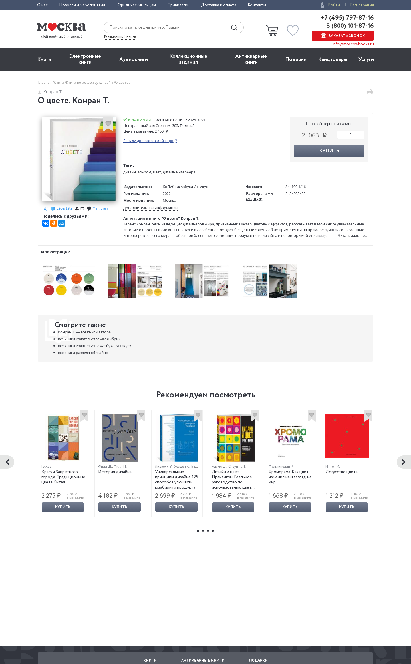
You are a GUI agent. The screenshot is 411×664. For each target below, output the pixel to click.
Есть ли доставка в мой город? (150, 140)
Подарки (296, 59)
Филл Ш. (105, 466)
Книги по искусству (82, 82)
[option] (63, 463)
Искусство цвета (341, 472)
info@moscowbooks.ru (353, 44)
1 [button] (198, 531)
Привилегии (178, 5)
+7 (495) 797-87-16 (347, 18)
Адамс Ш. (219, 466)
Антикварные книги (251, 59)
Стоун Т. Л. (237, 466)
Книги (44, 59)
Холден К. (182, 466)
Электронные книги (85, 59)
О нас (42, 5)
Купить (329, 151)
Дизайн (107, 82)
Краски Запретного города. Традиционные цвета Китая (63, 477)
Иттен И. (332, 466)
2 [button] (203, 531)
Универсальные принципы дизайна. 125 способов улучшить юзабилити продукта (176, 480)
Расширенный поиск (120, 37)
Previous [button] (7, 462)
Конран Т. (50, 91)
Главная (45, 82)
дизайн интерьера (179, 172)
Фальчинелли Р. (281, 466)
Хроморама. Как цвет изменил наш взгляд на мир (290, 477)
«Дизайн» (83, 352)
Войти (334, 5)
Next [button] (404, 462)
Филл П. (120, 466)
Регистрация (362, 5)
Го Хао (46, 466)
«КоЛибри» (89, 338)
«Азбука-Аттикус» (94, 345)
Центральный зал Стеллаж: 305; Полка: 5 (158, 125)
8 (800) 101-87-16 (349, 26)
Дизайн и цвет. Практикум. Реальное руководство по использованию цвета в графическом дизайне (232, 485)
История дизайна (115, 472)
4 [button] (213, 531)
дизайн (129, 172)
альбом (144, 172)
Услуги (366, 59)
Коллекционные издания (188, 59)
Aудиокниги (133, 59)
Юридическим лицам (136, 5)
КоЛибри (171, 186)
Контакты (257, 5)
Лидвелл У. (164, 466)
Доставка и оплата (218, 5)
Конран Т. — (84, 332)
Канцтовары (332, 59)
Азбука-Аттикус (194, 186)
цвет (157, 172)
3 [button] (208, 531)
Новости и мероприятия (82, 5)
